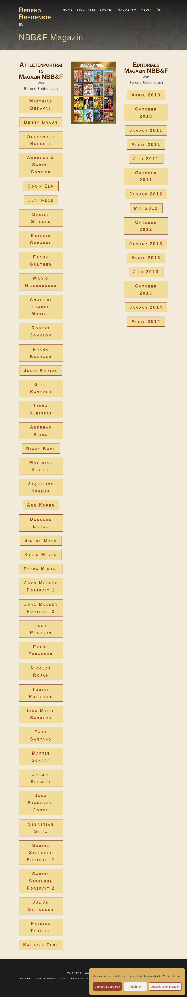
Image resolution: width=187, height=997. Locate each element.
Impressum (24, 978)
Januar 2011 (146, 130)
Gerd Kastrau (41, 388)
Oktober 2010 (146, 113)
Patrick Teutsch (40, 927)
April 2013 (146, 257)
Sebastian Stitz (41, 828)
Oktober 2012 (146, 226)
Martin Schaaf (41, 757)
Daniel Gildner (41, 218)
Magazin (125, 9)
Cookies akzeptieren (107, 986)
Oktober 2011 (146, 176)
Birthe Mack (40, 540)
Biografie (86, 9)
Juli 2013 (146, 271)
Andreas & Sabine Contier (41, 164)
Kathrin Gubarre (41, 239)
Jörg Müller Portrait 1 (41, 586)
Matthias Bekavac (40, 105)
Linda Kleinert (40, 409)
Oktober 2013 (146, 290)
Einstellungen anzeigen (165, 986)
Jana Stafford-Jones (41, 802)
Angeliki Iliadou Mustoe (41, 306)
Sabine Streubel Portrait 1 (41, 852)
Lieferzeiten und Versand (81, 978)
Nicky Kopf (41, 448)
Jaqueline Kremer (41, 487)
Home (68, 9)
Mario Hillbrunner (41, 282)
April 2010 (146, 95)
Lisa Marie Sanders (41, 714)
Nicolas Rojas (41, 672)
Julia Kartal (41, 370)
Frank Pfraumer (40, 650)
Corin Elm (41, 186)
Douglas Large (41, 523)
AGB (62, 978)
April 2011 (146, 144)
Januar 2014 (146, 307)
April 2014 (146, 321)
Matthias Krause (40, 466)
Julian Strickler (41, 906)
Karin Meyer (40, 554)
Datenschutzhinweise (45, 978)
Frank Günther (41, 261)
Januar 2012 (146, 194)
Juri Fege (41, 200)
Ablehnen (135, 986)
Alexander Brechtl (41, 140)
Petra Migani (41, 568)
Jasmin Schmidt (41, 778)
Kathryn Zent (41, 944)
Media (146, 9)
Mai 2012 (146, 208)
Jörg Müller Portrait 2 (41, 608)
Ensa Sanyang (41, 735)
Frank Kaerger (41, 353)
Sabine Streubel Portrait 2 (41, 881)
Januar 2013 (146, 243)
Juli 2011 (146, 158)
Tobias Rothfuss (41, 693)
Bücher (107, 9)
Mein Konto (74, 973)
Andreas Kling (41, 431)
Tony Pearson (41, 629)
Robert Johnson (41, 331)
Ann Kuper (41, 505)
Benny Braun (41, 122)
